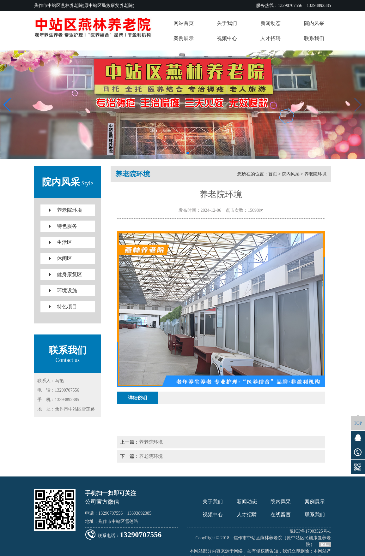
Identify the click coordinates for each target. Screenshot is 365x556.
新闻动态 (247, 501)
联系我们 (315, 514)
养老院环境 (315, 174)
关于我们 (213, 501)
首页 (272, 174)
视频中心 (213, 514)
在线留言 (281, 514)
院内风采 (291, 174)
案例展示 (315, 501)
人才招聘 (247, 514)
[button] (177, 153)
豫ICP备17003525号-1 (310, 531)
